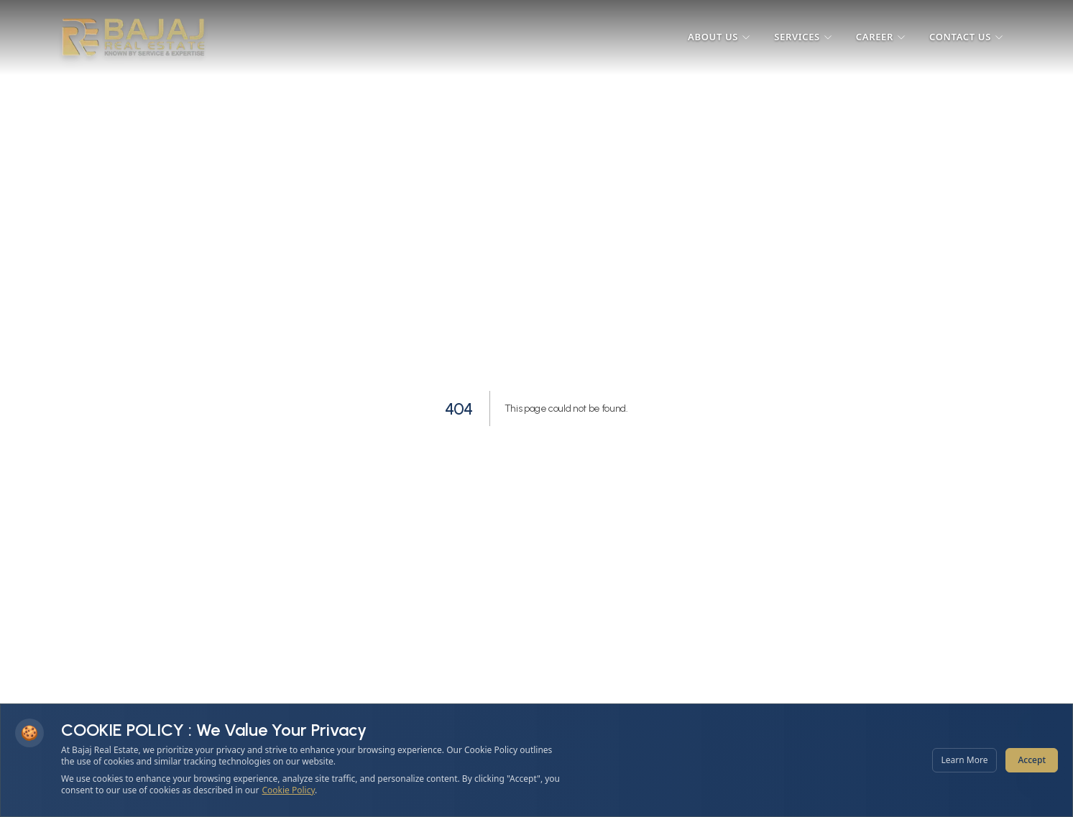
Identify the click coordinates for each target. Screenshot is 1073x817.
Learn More (964, 760)
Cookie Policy (289, 790)
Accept (1032, 760)
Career (881, 36)
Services (803, 36)
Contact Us (966, 36)
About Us (719, 36)
